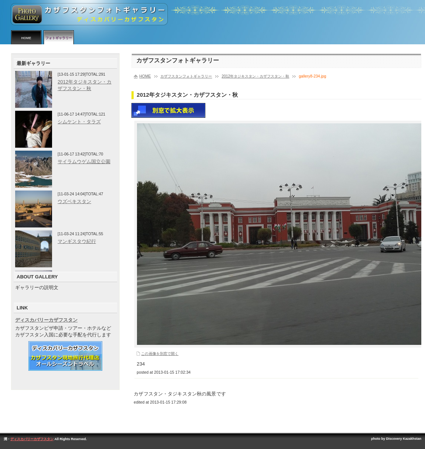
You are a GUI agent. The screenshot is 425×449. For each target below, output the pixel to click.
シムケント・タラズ (79, 121)
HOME (26, 38)
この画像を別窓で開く (159, 354)
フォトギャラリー (58, 38)
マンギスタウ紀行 (77, 241)
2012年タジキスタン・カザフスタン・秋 (255, 76)
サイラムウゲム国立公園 (84, 161)
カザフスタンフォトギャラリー (186, 76)
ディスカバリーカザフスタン (46, 320)
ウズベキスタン (74, 201)
